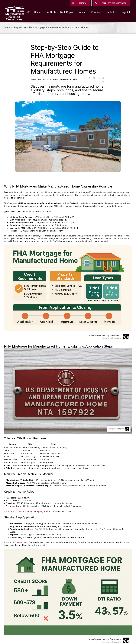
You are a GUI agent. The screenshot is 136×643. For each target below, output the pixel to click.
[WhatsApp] (103, 78)
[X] (94, 78)
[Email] (103, 81)
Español (125, 12)
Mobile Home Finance (62, 79)
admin (33, 79)
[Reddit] (98, 78)
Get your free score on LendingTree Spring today (26, 511)
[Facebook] (89, 78)
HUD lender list (19, 542)
